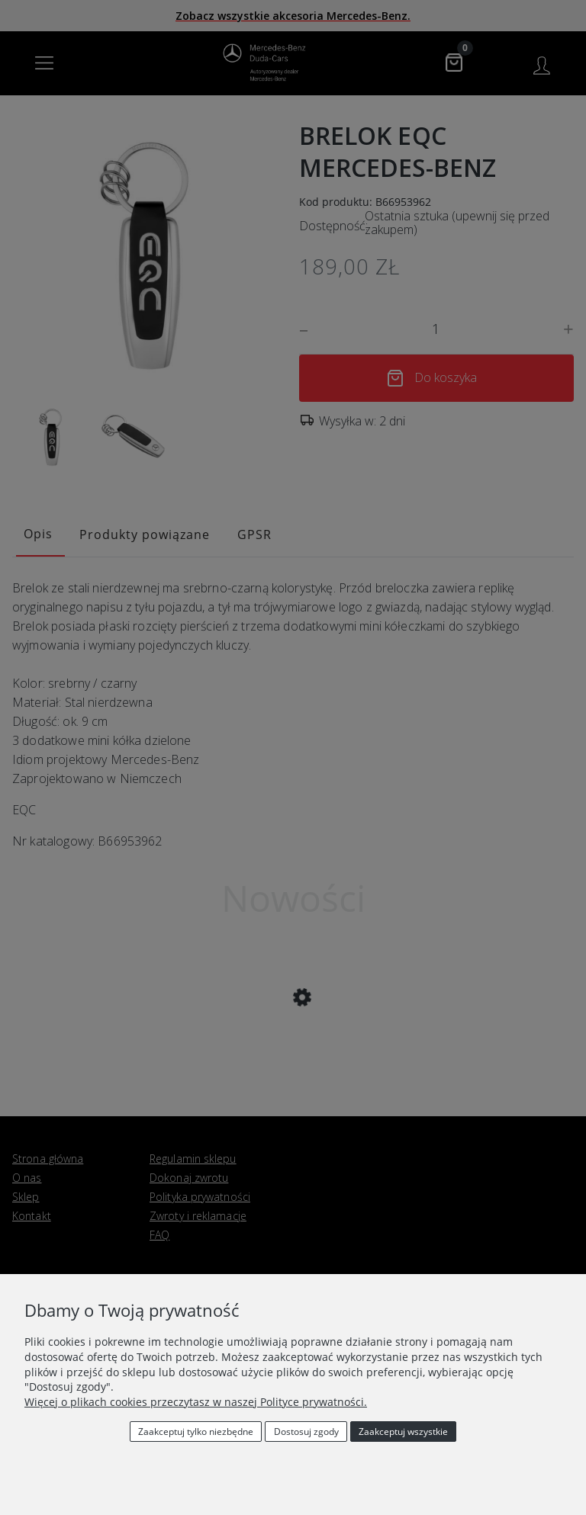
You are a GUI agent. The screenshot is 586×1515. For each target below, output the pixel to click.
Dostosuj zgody (306, 1431)
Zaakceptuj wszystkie (403, 1431)
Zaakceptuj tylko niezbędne (195, 1431)
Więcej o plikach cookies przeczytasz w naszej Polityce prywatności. (195, 1402)
